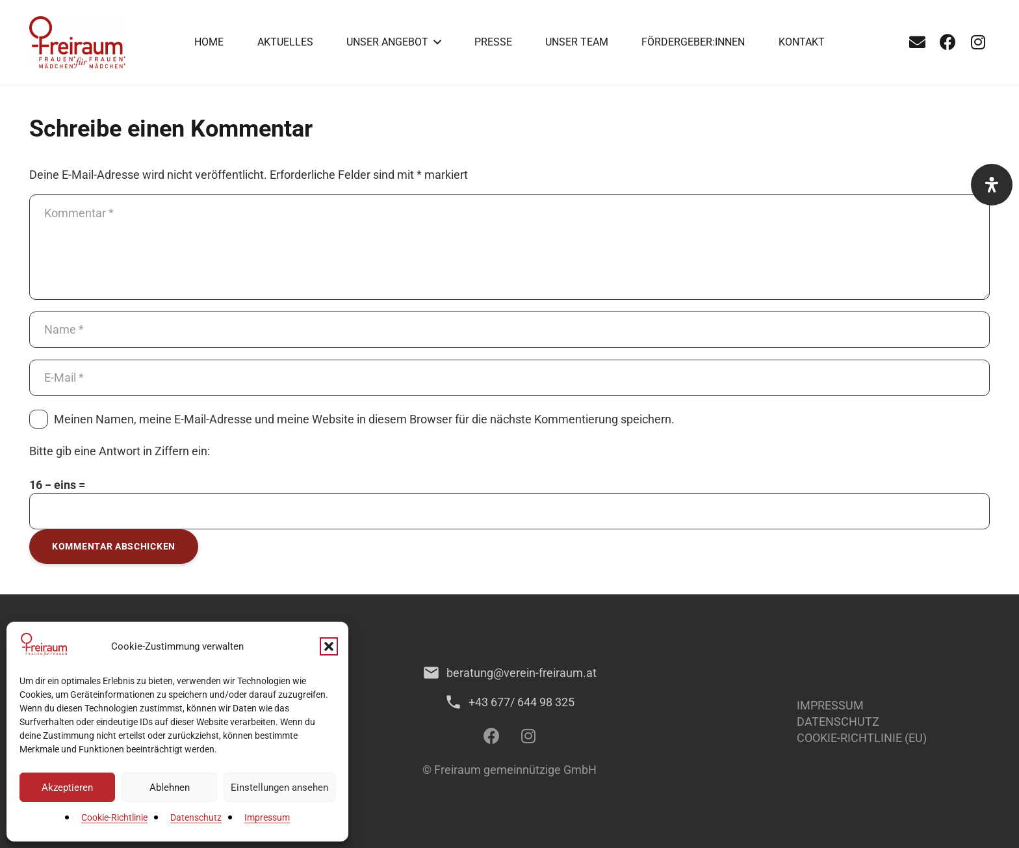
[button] (328, 646)
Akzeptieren (67, 787)
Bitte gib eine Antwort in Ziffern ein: (119, 451)
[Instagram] (978, 42)
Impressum (267, 817)
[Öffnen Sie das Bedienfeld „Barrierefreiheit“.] (992, 184)
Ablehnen (169, 787)
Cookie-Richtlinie (114, 817)
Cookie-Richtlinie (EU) (862, 738)
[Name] (509, 329)
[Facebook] (947, 42)
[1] (77, 42)
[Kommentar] (509, 247)
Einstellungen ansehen (279, 787)
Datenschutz (196, 817)
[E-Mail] (917, 42)
